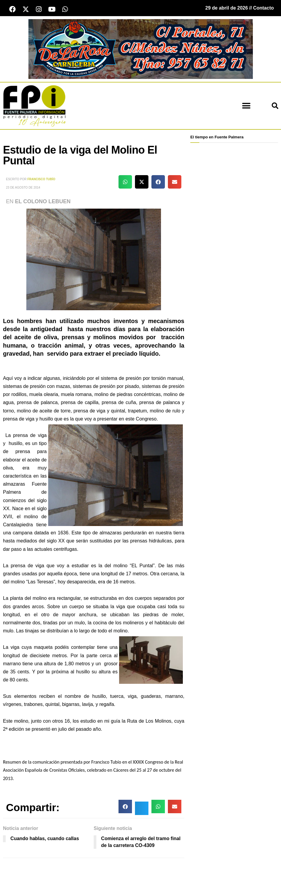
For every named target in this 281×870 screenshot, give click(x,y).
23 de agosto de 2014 (23, 187)
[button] (246, 106)
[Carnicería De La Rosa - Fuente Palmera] (140, 48)
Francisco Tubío (41, 179)
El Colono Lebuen (43, 201)
